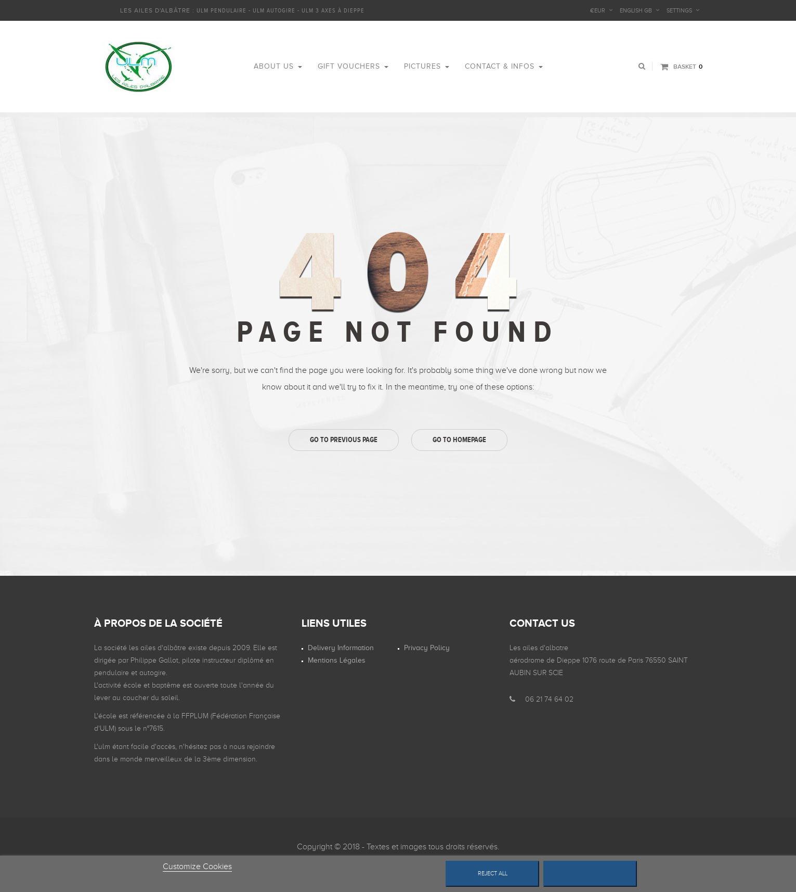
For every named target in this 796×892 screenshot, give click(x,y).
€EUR (597, 10)
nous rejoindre (252, 747)
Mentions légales (337, 660)
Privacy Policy (427, 648)
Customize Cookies (197, 866)
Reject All (492, 873)
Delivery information (341, 648)
